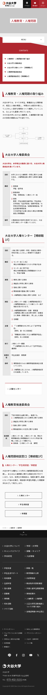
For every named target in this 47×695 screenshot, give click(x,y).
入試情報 (30, 556)
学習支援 (7, 568)
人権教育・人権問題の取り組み (18, 59)
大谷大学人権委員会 (14, 63)
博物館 (6, 598)
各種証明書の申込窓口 (35, 611)
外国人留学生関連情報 (35, 588)
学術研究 (8, 556)
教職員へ (7, 647)
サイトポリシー (9, 629)
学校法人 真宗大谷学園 (12, 639)
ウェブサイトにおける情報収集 (13, 634)
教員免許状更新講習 (34, 583)
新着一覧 (29, 568)
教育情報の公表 (32, 573)
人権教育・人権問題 (34, 598)
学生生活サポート (11, 573)
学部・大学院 (32, 546)
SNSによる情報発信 (33, 629)
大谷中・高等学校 (32, 639)
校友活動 (7, 603)
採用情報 (7, 643)
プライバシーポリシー (33, 633)
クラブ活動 (8, 608)
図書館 (6, 593)
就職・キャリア (33, 551)
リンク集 (29, 643)
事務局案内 (30, 593)
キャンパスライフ (12, 551)
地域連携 (7, 578)
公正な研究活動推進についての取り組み (35, 605)
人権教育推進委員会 (14, 72)
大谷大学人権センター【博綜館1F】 (20, 67)
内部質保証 (30, 578)
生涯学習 (7, 583)
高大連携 (7, 588)
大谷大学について (12, 546)
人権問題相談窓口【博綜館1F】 (18, 76)
